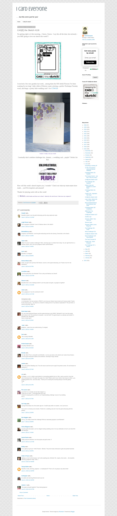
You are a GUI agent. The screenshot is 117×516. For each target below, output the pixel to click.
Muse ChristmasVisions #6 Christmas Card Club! (91, 204)
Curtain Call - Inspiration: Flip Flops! (91, 194)
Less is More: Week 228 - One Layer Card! (91, 200)
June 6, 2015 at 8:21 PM (28, 384)
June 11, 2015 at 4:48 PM (28, 471)
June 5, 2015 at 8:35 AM (27, 348)
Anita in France (26, 456)
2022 (85, 133)
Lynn (23, 251)
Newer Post (21, 495)
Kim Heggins (25, 417)
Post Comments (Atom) (30, 498)
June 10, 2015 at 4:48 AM (28, 461)
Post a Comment (24, 492)
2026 (85, 125)
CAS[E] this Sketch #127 (91, 214)
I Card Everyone (31, 9)
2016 (85, 146)
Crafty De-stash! (27, 21)
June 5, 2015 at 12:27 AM (28, 294)
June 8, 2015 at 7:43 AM (27, 432)
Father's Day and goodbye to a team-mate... (90, 187)
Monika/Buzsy (25, 231)
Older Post (75, 495)
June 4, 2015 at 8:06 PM (28, 255)
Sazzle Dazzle (25, 437)
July (86, 161)
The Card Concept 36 (90, 239)
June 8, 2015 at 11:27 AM (28, 441)
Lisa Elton (24, 271)
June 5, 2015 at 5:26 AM (27, 320)
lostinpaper (25, 475)
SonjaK (23, 213)
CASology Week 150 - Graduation (90, 208)
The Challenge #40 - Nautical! (90, 182)
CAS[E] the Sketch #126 (91, 233)
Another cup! (88, 216)
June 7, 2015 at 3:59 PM (28, 421)
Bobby (23, 446)
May (86, 249)
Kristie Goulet (25, 343)
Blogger (73, 511)
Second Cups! (88, 222)
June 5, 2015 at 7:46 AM (27, 329)
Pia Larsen (24, 389)
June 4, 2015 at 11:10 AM (28, 217)
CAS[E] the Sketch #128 (91, 197)
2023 (85, 131)
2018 (85, 142)
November (88, 153)
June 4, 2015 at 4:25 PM (28, 226)
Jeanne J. (24, 485)
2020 (85, 138)
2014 (85, 260)
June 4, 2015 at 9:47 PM (28, 266)
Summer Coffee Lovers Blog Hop (90, 225)
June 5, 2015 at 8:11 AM (27, 338)
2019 (85, 140)
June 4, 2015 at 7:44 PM (28, 246)
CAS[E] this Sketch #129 (91, 179)
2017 (85, 144)
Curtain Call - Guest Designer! (90, 242)
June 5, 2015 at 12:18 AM (28, 285)
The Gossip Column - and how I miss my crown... (91, 176)
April (86, 251)
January (87, 257)
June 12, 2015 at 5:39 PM (28, 480)
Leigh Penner (25, 222)
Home (18, 21)
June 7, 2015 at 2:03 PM (28, 412)
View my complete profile (88, 39)
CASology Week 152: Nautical (90, 173)
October (87, 155)
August (87, 159)
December (88, 150)
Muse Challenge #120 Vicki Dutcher (90, 236)
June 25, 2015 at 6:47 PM (28, 489)
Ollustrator (61, 511)
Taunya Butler (25, 466)
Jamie (23, 290)
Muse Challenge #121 (90, 231)
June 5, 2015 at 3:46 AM (27, 306)
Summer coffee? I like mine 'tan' (90, 219)
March (87, 253)
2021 (85, 135)
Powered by (90, 69)
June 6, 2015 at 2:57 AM (27, 369)
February (87, 255)
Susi (23, 334)
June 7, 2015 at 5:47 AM (27, 398)
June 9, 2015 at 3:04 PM (28, 451)
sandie (23, 363)
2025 (85, 127)
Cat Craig (24, 403)
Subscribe (90, 62)
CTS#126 (54, 88)
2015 (85, 149)
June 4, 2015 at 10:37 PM (28, 275)
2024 (85, 129)
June (86, 163)
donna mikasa (25, 260)
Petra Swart (25, 311)
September (88, 157)
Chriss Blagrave (26, 426)
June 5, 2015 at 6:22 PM (28, 358)
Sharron (24, 280)
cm (22, 374)
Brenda (23, 353)
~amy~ (23, 325)
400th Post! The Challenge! (89, 211)
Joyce (23, 240)
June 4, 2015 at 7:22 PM (28, 235)
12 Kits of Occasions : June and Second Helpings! (90, 169)
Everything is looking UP (91, 165)
